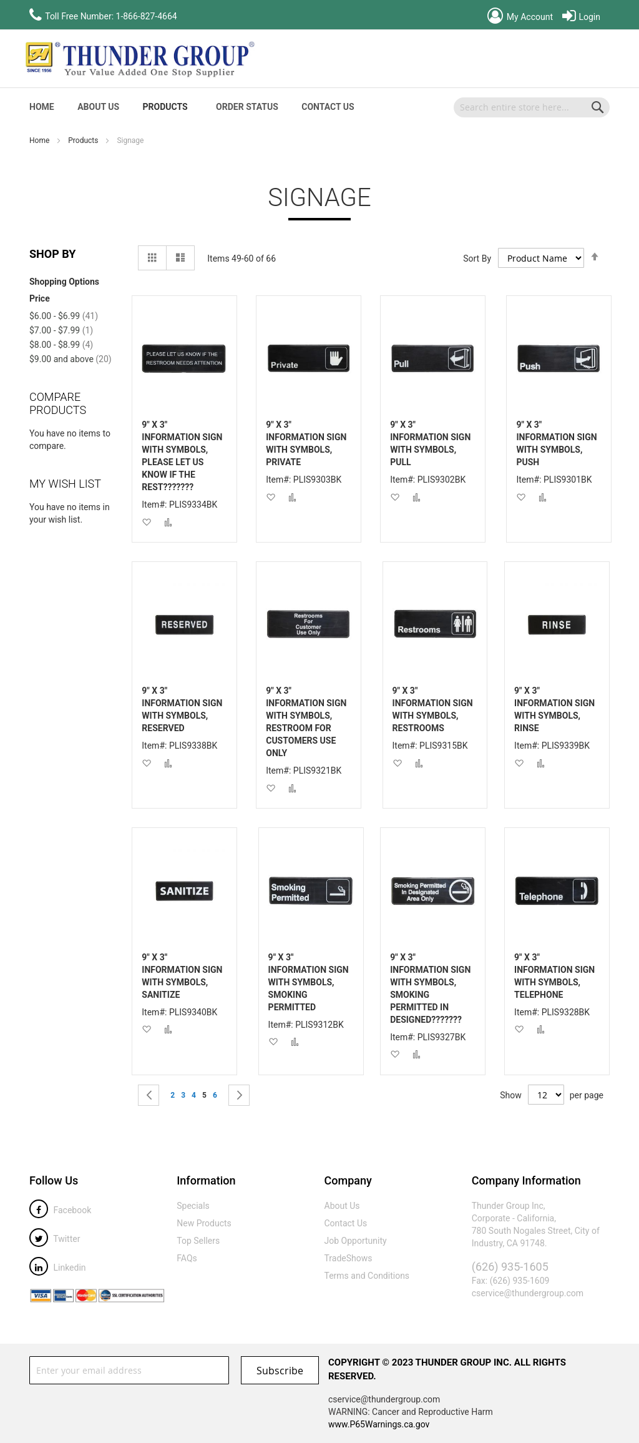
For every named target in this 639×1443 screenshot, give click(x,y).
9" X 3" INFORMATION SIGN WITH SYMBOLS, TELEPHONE (554, 976)
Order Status (247, 107)
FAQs (187, 1258)
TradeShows (348, 1258)
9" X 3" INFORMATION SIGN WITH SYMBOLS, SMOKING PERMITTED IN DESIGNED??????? (430, 988)
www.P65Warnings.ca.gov (378, 1424)
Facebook (60, 1210)
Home (40, 140)
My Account (520, 17)
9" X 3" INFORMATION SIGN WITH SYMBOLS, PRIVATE (306, 443)
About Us (98, 107)
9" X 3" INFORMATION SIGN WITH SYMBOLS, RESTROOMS (433, 709)
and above (70, 359)
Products (84, 140)
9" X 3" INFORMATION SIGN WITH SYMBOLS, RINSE (554, 709)
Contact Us (327, 107)
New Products (204, 1223)
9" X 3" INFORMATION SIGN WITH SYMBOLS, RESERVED (182, 709)
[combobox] (532, 107)
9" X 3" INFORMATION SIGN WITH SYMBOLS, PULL (430, 443)
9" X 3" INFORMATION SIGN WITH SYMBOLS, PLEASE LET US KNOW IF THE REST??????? (182, 456)
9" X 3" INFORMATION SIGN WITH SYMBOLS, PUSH (556, 443)
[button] (146, 522)
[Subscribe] (280, 1370)
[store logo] (138, 58)
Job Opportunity (355, 1241)
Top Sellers (198, 1241)
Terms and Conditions (367, 1276)
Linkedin (57, 1268)
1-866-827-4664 (146, 16)
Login (581, 17)
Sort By (477, 258)
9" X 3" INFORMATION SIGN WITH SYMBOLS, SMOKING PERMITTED (308, 982)
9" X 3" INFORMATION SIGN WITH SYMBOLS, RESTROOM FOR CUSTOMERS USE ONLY (306, 722)
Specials (193, 1206)
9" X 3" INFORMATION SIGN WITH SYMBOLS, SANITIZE (182, 976)
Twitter (54, 1239)
